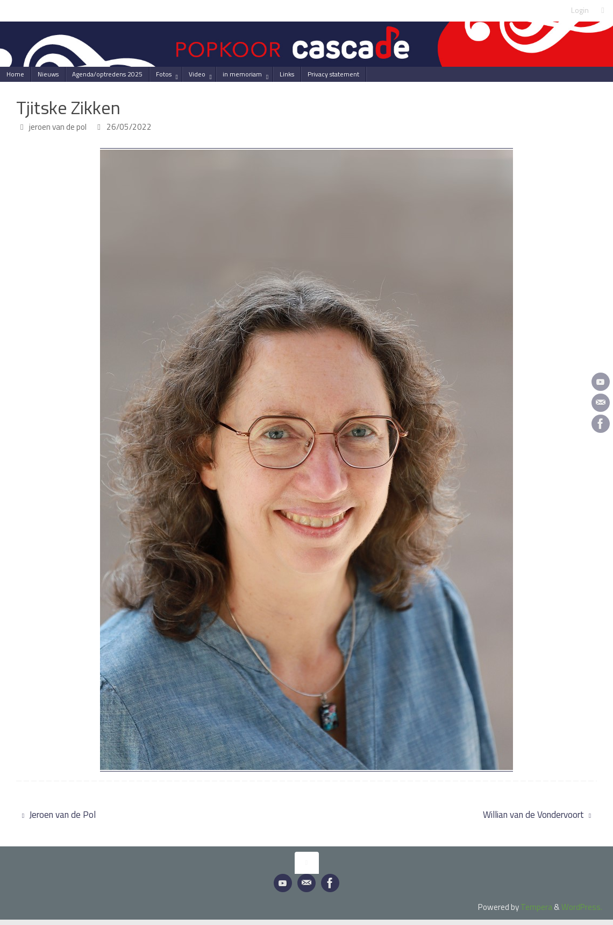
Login (580, 10)
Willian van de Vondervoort (537, 815)
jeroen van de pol (58, 127)
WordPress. (581, 907)
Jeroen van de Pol (59, 815)
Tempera (536, 907)
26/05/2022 (129, 127)
